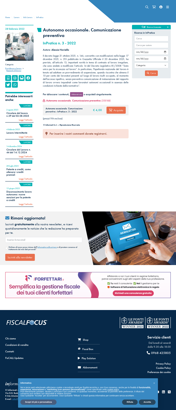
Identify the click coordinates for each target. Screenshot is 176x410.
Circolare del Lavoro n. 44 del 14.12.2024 (18, 156)
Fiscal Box (85, 349)
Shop (83, 340)
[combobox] (151, 43)
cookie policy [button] (113, 389)
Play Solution (87, 358)
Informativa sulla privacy (47, 252)
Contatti (9, 351)
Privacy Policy (163, 363)
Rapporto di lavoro (13, 75)
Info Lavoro (27, 22)
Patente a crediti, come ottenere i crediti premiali (18, 176)
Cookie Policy (163, 368)
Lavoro (16, 22)
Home (7, 22)
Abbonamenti (87, 367)
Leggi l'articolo (25, 125)
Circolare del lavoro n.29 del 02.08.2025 (17, 119)
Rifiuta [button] (130, 402)
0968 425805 (159, 353)
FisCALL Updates (14, 358)
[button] (154, 383)
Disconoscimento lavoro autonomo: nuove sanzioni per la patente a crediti (19, 201)
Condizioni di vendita (16, 345)
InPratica (39, 22)
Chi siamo (10, 338)
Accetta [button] (147, 402)
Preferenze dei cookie (159, 372)
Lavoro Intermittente (16, 137)
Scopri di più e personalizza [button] (38, 402)
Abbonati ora (76, 99)
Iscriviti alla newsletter (20, 262)
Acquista (116, 115)
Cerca (151, 77)
